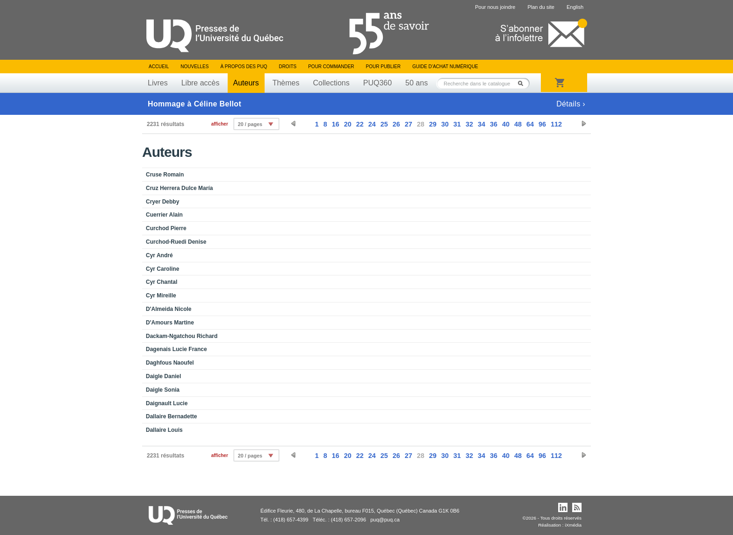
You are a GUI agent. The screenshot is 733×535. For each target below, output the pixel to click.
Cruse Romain (165, 174)
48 (518, 124)
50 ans (416, 83)
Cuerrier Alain (164, 214)
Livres (158, 83)
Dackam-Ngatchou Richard (181, 336)
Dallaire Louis (164, 430)
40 (506, 124)
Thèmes (286, 83)
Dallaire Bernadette (171, 416)
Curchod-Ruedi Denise (176, 242)
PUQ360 (377, 83)
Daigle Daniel (163, 376)
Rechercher (523, 83)
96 (542, 124)
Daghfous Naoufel (170, 362)
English (575, 7)
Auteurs (246, 83)
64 (530, 124)
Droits (287, 66)
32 (469, 124)
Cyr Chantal (161, 282)
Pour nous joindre (495, 7)
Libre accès (200, 83)
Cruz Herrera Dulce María (179, 188)
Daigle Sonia (163, 390)
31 (457, 124)
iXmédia (573, 525)
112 (556, 124)
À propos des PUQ (243, 66)
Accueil (159, 66)
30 (445, 124)
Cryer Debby (162, 201)
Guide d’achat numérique (445, 66)
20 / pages (250, 124)
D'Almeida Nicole (169, 309)
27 (408, 124)
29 (433, 124)
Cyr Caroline (162, 269)
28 (420, 124)
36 (493, 124)
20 (348, 124)
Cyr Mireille (161, 295)
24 (372, 124)
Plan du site (540, 7)
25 (384, 124)
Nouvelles (194, 66)
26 (396, 124)
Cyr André (159, 255)
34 (481, 124)
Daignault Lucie (166, 403)
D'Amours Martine (170, 322)
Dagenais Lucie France (176, 349)
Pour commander (331, 66)
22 (360, 124)
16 (335, 124)
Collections (331, 83)
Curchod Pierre (166, 228)
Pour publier (383, 66)
